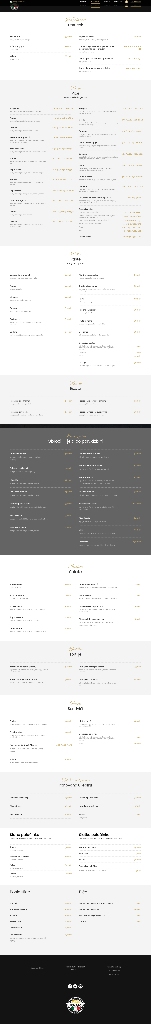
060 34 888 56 (136, 6)
